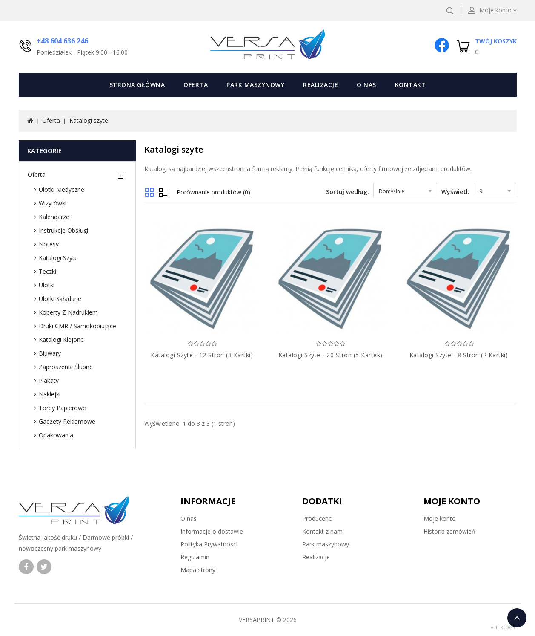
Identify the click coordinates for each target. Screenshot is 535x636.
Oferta (195, 85)
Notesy (49, 244)
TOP (516, 617)
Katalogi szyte (88, 120)
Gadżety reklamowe (67, 421)
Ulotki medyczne (61, 189)
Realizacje (320, 85)
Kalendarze (54, 217)
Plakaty (49, 380)
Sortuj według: (347, 192)
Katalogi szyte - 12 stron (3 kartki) (202, 355)
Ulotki (46, 285)
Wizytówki (52, 203)
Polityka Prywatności (208, 544)
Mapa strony (197, 570)
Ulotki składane (60, 299)
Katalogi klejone (61, 339)
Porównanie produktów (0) (213, 192)
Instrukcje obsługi (63, 230)
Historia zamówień (449, 531)
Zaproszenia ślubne (66, 367)
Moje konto (439, 519)
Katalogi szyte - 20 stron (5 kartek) (330, 355)
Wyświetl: (455, 192)
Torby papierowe (62, 408)
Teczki (47, 271)
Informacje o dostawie (211, 531)
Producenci (317, 519)
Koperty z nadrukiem (68, 312)
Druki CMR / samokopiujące (77, 326)
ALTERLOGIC (504, 627)
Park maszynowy (255, 85)
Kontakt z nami (323, 531)
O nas (366, 85)
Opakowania (56, 435)
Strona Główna (137, 85)
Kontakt (410, 85)
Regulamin (194, 557)
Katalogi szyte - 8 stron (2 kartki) (458, 355)
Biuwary (50, 353)
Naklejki (49, 394)
